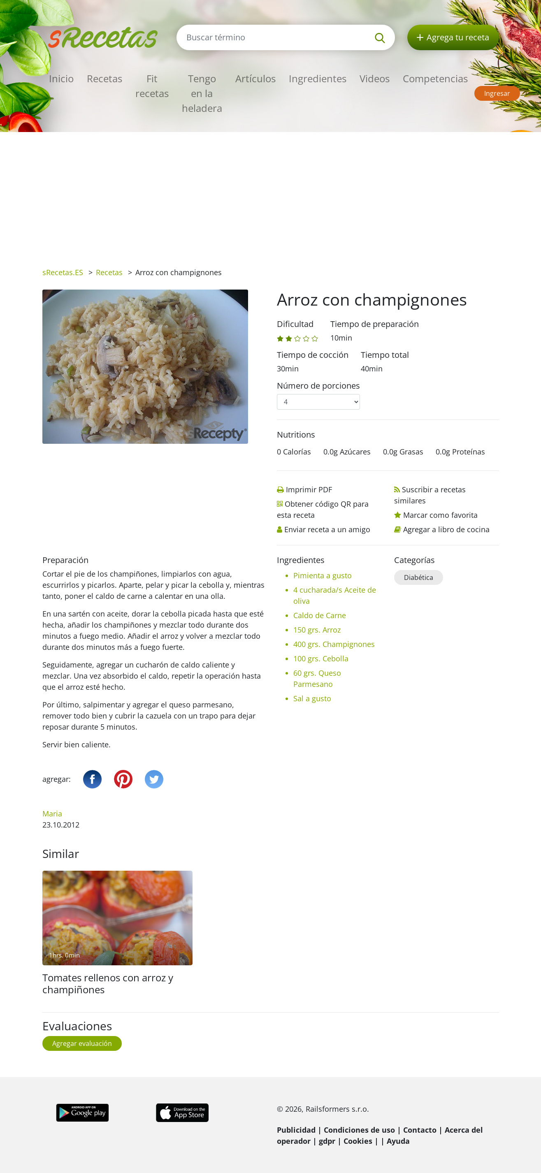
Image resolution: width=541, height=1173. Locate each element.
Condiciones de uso (359, 1130)
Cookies (358, 1141)
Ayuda (398, 1141)
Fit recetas (152, 86)
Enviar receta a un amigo (327, 529)
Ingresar (497, 93)
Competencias (435, 78)
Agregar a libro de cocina (446, 529)
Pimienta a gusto (322, 575)
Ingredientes (317, 78)
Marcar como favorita (440, 515)
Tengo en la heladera (202, 93)
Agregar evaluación (82, 1043)
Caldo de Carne (319, 615)
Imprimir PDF (309, 489)
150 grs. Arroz (317, 630)
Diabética (418, 577)
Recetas (104, 78)
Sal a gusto (312, 698)
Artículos (255, 78)
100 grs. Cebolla (320, 658)
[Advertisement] (271, 193)
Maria (52, 813)
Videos (375, 78)
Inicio (61, 78)
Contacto (420, 1130)
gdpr (327, 1141)
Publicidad (296, 1130)
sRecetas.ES (62, 272)
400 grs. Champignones (334, 644)
